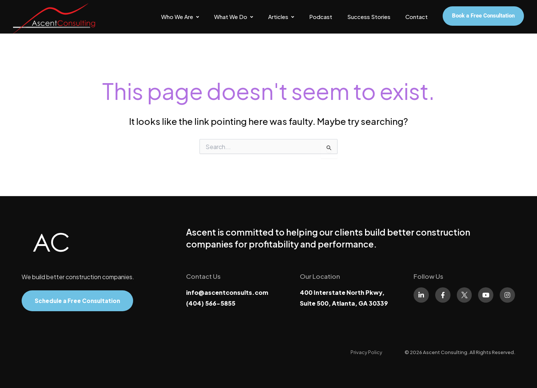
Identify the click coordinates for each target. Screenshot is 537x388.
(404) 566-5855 (210, 303)
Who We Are (180, 16)
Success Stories (368, 16)
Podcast (320, 16)
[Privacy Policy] (366, 352)
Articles (281, 16)
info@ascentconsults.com (227, 292)
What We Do (233, 16)
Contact (416, 16)
